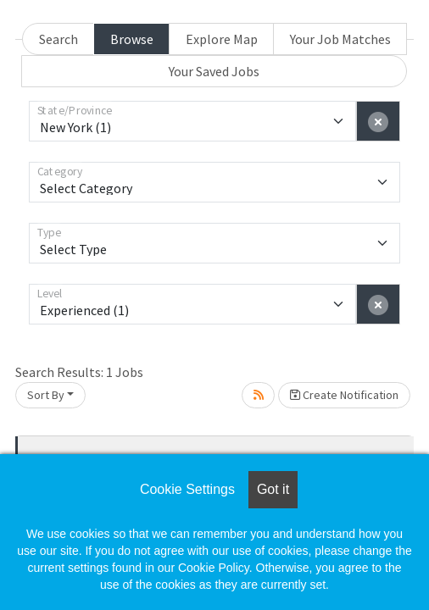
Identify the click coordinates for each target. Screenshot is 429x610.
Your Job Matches (340, 38)
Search (58, 38)
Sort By (45, 394)
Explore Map (222, 38)
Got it (273, 489)
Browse (131, 38)
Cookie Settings (187, 489)
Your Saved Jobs (214, 71)
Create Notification (344, 394)
